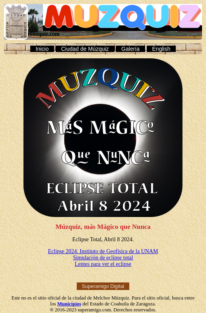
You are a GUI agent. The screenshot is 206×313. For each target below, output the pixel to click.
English (161, 49)
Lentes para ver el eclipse (103, 264)
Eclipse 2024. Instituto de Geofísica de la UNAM (103, 251)
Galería (130, 49)
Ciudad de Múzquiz (85, 49)
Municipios (69, 304)
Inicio (42, 49)
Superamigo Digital (103, 286)
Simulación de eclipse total (103, 258)
